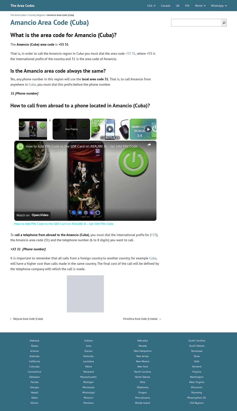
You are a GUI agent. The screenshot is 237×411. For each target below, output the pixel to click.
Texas (197, 356)
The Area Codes (22, 5)
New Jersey (142, 356)
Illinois (34, 403)
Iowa (88, 345)
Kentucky (88, 356)
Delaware (34, 377)
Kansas (89, 351)
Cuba (32, 84)
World (198, 5)
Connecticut (34, 371)
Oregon (142, 392)
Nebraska (142, 340)
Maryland (88, 371)
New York (142, 366)
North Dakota (142, 377)
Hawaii (34, 392)
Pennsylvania (142, 397)
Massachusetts (88, 377)
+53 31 (131, 53)
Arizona (34, 351)
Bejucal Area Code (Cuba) (28, 319)
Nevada (142, 345)
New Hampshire (142, 351)
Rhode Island (142, 403)
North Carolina (142, 371)
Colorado (34, 366)
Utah (196, 361)
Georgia (34, 387)
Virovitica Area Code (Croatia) (140, 319)
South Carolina (196, 340)
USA (149, 5)
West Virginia (196, 382)
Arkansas (34, 356)
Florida (35, 382)
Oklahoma (142, 387)
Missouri (88, 397)
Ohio (142, 382)
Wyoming (196, 392)
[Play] (110, 129)
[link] (20, 146)
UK (178, 5)
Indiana (88, 340)
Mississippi (88, 392)
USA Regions (197, 403)
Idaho (34, 397)
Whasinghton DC (196, 397)
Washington (196, 377)
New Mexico (142, 361)
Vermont (196, 366)
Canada (165, 5)
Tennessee (196, 351)
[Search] (224, 22)
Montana (89, 403)
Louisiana (88, 361)
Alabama (34, 340)
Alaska (34, 345)
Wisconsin (196, 387)
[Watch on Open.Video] (32, 215)
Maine (88, 366)
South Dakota (196, 345)
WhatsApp (217, 5)
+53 (153, 235)
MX (187, 5)
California (34, 361)
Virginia (196, 371)
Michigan (88, 382)
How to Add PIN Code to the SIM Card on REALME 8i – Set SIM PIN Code (81, 146)
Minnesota (88, 387)
